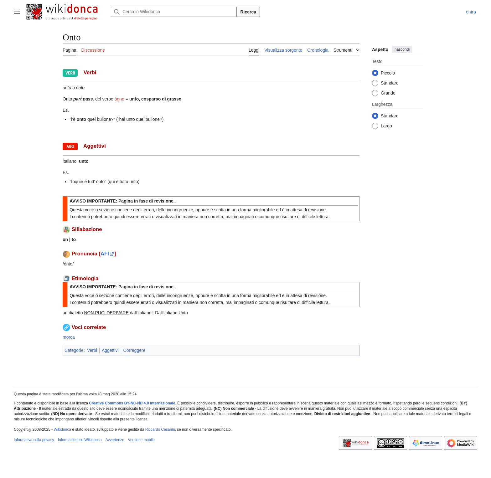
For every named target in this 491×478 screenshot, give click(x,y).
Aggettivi (110, 350)
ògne (119, 98)
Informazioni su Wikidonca (80, 440)
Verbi (92, 350)
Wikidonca (62, 429)
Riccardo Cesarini (160, 429)
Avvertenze (115, 440)
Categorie (74, 350)
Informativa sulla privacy (34, 440)
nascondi (402, 49)
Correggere (134, 350)
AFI (105, 254)
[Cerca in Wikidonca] (174, 12)
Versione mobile (141, 440)
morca (69, 337)
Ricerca (248, 11)
